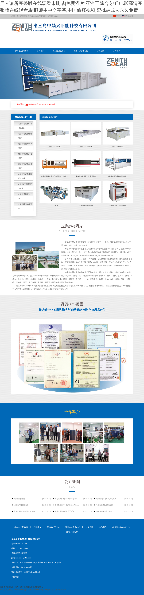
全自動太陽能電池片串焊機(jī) (86, 176)
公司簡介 (41, 51)
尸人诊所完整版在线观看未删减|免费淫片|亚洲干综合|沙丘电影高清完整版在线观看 (33, 590)
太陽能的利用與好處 (21, 505)
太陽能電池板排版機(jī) (25, 156)
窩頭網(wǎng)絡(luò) (32, 572)
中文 (116, 16)
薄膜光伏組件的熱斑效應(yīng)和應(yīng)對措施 (26, 511)
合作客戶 (116, 51)
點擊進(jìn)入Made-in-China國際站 (40, 104)
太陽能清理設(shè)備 (25, 196)
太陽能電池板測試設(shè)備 (25, 176)
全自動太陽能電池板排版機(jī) (117, 176)
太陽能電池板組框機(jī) (25, 166)
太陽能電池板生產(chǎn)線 (25, 126)
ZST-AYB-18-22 (117, 147)
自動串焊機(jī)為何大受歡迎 (64, 511)
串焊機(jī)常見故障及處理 (104, 505)
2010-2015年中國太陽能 (104, 511)
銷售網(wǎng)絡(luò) (121, 527)
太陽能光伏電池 (19, 499)
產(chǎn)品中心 (59, 51)
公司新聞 (100, 51)
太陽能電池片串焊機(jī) (25, 146)
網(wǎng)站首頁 (22, 51)
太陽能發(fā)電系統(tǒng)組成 (106, 499)
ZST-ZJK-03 (55, 206)
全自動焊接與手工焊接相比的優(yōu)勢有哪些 (67, 505)
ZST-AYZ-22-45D (86, 147)
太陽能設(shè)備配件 (25, 206)
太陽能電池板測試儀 (86, 206)
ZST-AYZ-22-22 (54, 147)
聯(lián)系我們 (72, 532)
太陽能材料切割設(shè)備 (25, 186)
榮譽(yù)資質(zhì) (81, 51)
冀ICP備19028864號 (24, 567)
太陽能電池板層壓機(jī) (25, 136)
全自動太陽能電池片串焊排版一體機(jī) (54, 176)
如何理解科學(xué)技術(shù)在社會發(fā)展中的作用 (67, 499)
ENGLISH (127, 16)
